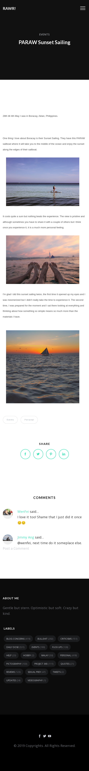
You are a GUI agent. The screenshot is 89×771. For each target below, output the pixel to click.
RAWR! (9, 8)
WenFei (23, 511)
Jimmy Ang (25, 537)
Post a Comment (16, 548)
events (44, 34)
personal (29, 419)
